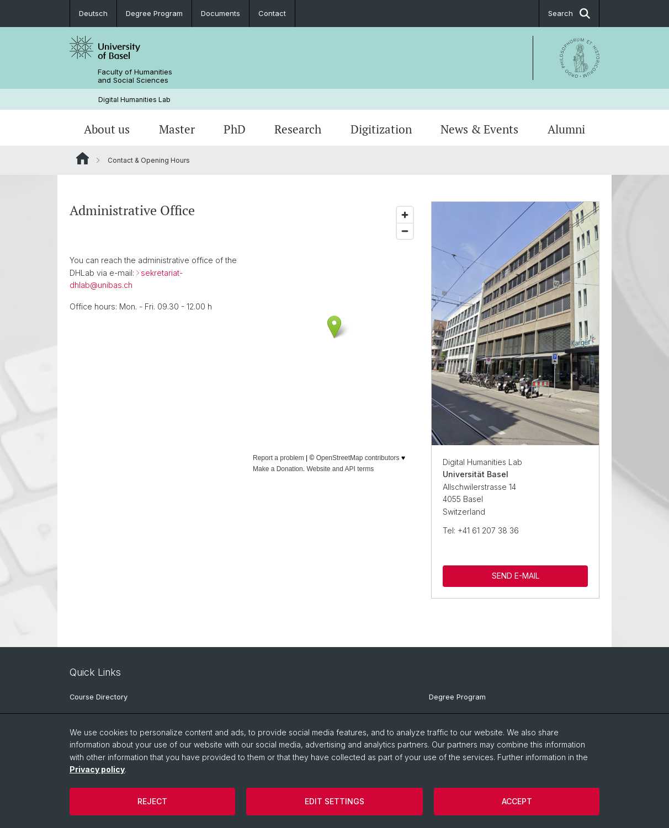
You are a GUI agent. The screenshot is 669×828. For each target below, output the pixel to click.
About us (107, 129)
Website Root (82, 158)
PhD (235, 129)
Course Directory (99, 697)
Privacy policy (97, 769)
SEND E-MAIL (515, 576)
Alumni (566, 129)
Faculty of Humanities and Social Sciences (135, 76)
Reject (152, 801)
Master (177, 129)
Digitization (381, 129)
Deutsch (93, 13)
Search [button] (569, 13)
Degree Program (154, 13)
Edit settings (334, 801)
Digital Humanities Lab (134, 99)
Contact (272, 13)
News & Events (479, 129)
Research (297, 129)
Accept (517, 801)
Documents (220, 13)
